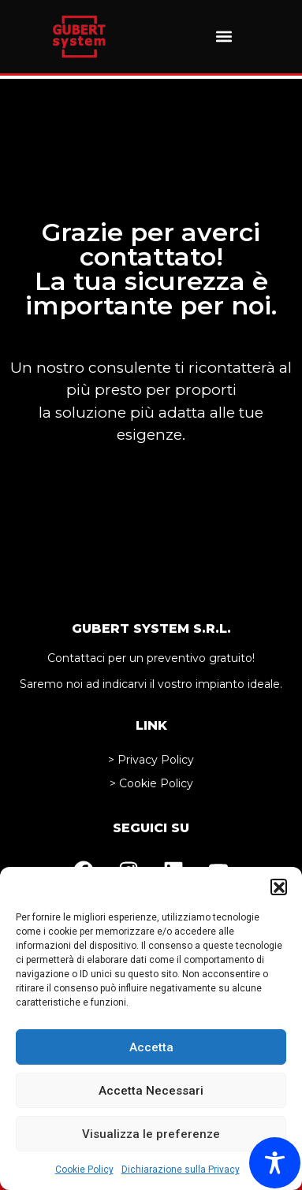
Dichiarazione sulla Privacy (180, 1169)
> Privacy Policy (151, 760)
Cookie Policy (84, 1169)
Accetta (151, 1047)
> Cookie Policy (151, 783)
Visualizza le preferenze (151, 1134)
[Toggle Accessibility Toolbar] (275, 1163)
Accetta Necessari (151, 1091)
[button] (278, 886)
